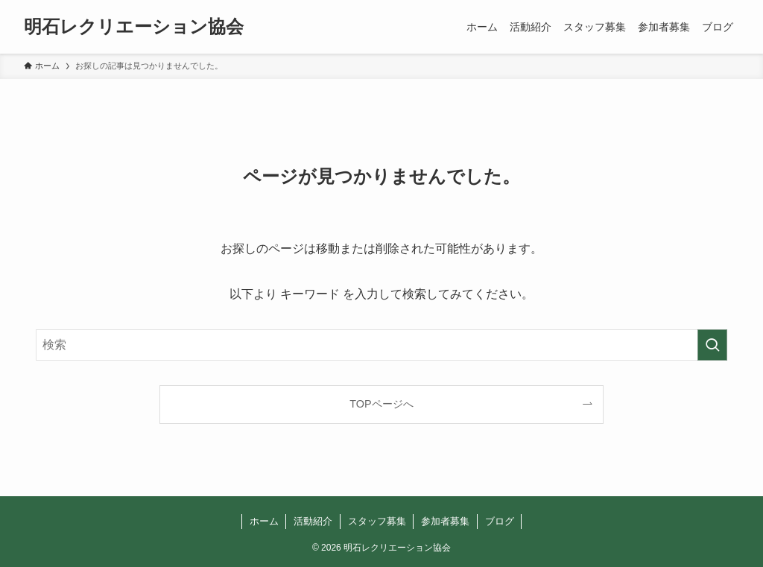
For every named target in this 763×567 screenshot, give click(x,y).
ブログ (499, 521)
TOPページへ (381, 404)
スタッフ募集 (377, 521)
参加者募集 (445, 521)
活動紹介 (313, 521)
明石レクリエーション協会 (134, 27)
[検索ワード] (381, 345)
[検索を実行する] (712, 345)
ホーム (264, 521)
